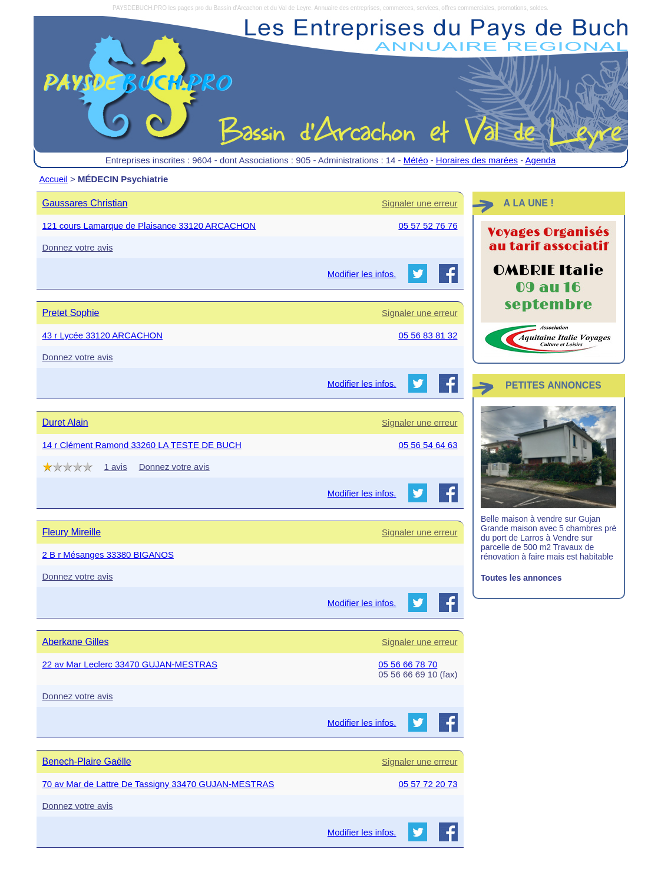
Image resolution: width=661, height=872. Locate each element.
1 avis (115, 467)
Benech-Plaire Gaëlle (86, 761)
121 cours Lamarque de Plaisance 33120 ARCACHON (149, 226)
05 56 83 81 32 (427, 335)
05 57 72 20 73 (427, 784)
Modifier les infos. (362, 274)
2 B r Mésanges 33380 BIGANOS (108, 554)
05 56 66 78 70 (407, 664)
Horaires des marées (477, 160)
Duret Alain (65, 422)
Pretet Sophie (71, 313)
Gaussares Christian (85, 203)
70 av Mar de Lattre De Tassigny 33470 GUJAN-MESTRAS (158, 784)
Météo (416, 160)
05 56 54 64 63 (427, 445)
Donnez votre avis (77, 247)
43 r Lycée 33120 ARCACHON (102, 335)
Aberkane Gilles (75, 642)
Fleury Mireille (71, 532)
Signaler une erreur (419, 203)
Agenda (541, 160)
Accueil (53, 179)
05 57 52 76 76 (427, 226)
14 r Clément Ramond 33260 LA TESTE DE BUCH (142, 445)
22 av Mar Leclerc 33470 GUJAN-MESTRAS (130, 664)
